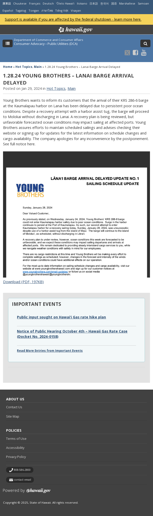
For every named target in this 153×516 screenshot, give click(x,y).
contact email (22, 479)
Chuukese (20, 3)
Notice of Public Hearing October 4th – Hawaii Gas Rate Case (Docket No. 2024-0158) (72, 334)
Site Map (12, 416)
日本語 (94, 3)
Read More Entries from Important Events (50, 350)
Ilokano (82, 3)
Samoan (143, 3)
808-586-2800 (22, 470)
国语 (114, 3)
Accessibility (15, 447)
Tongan (34, 10)
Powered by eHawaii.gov (26, 492)
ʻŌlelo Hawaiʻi (65, 3)
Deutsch (48, 3)
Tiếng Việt (61, 10)
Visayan (76, 10)
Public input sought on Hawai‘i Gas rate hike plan (61, 317)
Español (8, 10)
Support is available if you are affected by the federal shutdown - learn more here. (73, 19)
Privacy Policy (16, 456)
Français (34, 3)
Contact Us (14, 407)
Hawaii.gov (75, 30)
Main (38, 67)
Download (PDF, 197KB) (23, 281)
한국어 (104, 3)
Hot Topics (23, 67)
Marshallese (127, 3)
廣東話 (7, 3)
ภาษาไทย (47, 10)
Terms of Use (16, 438)
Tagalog (20, 10)
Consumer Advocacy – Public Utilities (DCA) (45, 43)
